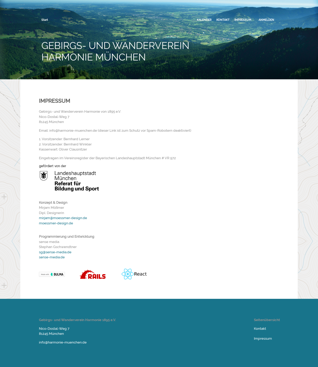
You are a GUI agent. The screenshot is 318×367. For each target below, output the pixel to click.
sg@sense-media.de (55, 252)
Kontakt (260, 329)
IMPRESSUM (242, 19)
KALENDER (204, 19)
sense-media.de (52, 257)
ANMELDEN (266, 19)
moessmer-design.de (56, 223)
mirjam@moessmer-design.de (63, 218)
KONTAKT (223, 19)
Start (44, 19)
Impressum (263, 338)
